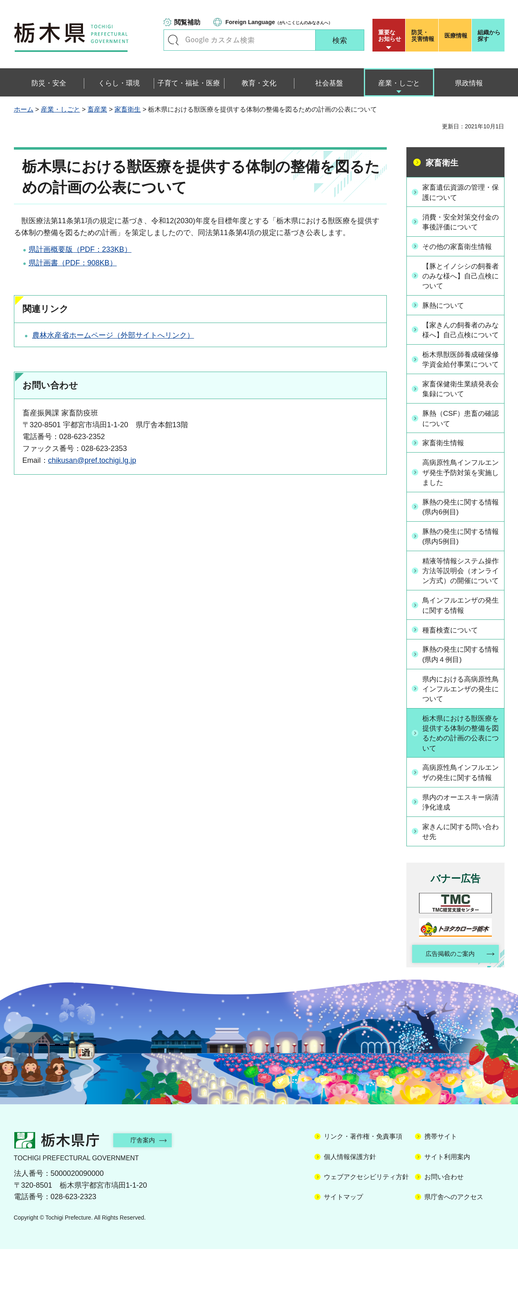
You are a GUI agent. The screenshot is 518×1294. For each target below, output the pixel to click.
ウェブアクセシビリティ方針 (366, 1221)
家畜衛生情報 (445, 464)
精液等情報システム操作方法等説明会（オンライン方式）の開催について (460, 597)
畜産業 (97, 109)
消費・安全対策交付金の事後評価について (460, 222)
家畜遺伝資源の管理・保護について (460, 192)
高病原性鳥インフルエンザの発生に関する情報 (460, 810)
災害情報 (423, 35)
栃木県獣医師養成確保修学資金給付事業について (460, 375)
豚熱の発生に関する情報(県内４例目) (460, 686)
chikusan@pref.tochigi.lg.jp (92, 460)
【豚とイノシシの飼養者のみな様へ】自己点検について (460, 275)
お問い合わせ (444, 1221)
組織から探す (489, 35)
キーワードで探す (173, 40)
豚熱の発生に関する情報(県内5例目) (460, 557)
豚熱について (445, 305)
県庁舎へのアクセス (453, 1242)
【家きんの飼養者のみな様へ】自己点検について (460, 335)
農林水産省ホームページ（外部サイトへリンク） (113, 335)
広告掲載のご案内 (448, 998)
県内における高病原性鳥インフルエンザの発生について (460, 720)
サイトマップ (343, 1242)
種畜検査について (452, 662)
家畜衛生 (127, 109)
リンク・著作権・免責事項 (363, 1181)
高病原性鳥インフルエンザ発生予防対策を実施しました (460, 493)
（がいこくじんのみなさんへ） (278, 22)
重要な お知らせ (389, 35)
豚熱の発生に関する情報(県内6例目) (460, 528)
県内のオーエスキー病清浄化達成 (460, 846)
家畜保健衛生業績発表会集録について (460, 409)
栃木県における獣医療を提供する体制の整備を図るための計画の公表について (460, 766)
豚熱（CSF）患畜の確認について (460, 439)
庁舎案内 (147, 1185)
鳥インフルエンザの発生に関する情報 (460, 637)
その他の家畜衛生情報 (460, 246)
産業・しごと (60, 109)
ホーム (24, 109)
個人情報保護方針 (350, 1201)
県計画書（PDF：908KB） (73, 263)
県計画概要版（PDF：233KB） (80, 249)
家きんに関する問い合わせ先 (460, 875)
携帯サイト (440, 1181)
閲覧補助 (187, 22)
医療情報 (455, 35)
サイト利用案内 (447, 1201)
